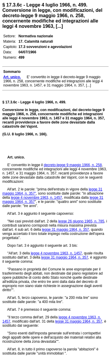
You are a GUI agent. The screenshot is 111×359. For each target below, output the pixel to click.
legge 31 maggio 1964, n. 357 (65, 229)
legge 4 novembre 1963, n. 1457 (36, 197)
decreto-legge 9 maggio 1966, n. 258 (73, 165)
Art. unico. (16, 157)
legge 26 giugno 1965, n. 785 (81, 221)
